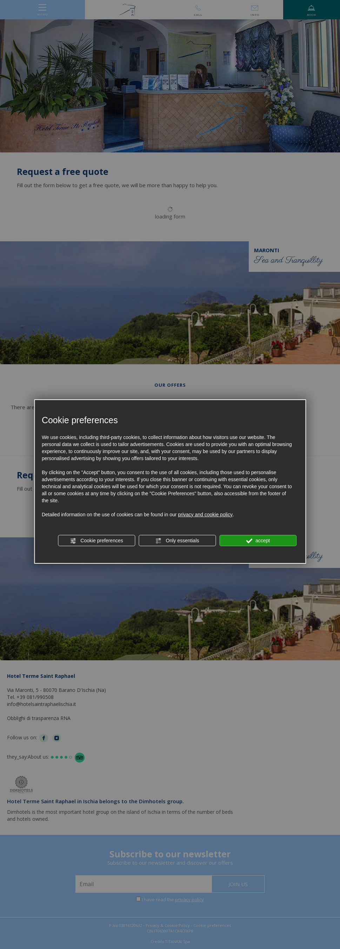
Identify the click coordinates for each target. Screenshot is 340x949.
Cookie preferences (96, 541)
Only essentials (177, 541)
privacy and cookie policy (205, 514)
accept (258, 541)
